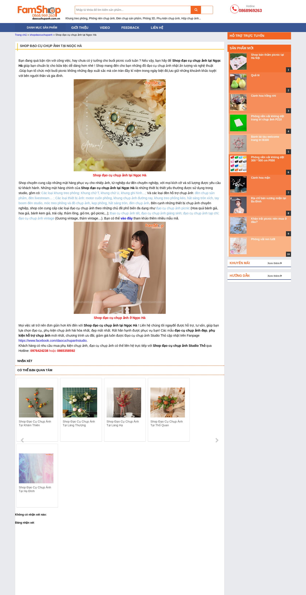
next (217, 410)
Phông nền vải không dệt (143, 569)
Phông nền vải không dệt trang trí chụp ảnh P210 (267, 118)
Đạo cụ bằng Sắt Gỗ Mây (88, 575)
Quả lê (255, 75)
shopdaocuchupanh (41, 34)
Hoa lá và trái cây (193, 581)
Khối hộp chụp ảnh (194, 575)
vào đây (127, 218)
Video (105, 27)
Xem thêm (274, 263)
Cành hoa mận (260, 177)
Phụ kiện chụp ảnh (84, 586)
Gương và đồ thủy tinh (197, 586)
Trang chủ (21, 34)
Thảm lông (188, 569)
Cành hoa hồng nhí (263, 95)
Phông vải (132, 586)
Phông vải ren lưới (263, 239)
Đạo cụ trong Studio (29, 586)
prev (23, 410)
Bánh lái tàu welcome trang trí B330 (265, 138)
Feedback (130, 27)
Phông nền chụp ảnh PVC (144, 581)
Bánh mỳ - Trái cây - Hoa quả (91, 581)
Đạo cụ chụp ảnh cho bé (88, 569)
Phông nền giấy (136, 575)
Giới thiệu (79, 27)
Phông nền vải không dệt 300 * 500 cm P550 (267, 159)
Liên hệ (157, 27)
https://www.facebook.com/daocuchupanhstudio (53, 340)
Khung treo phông (28, 581)
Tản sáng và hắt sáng (30, 575)
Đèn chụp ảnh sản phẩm (32, 569)
